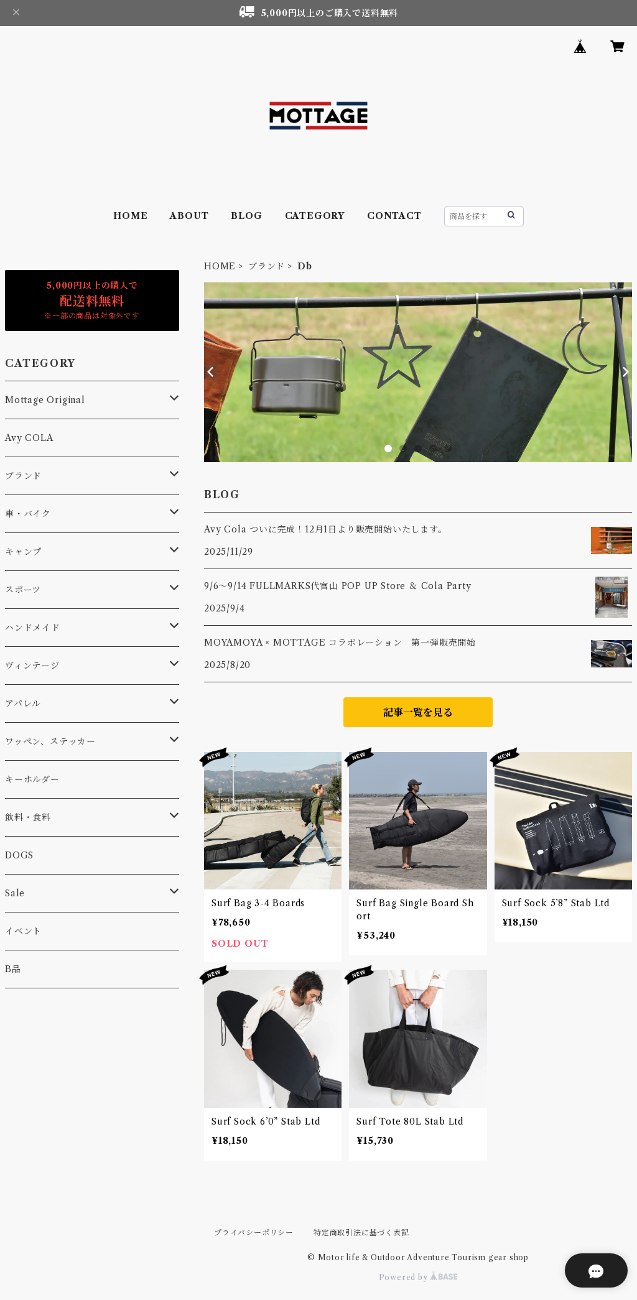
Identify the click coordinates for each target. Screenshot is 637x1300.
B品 (13, 969)
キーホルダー (32, 779)
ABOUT (189, 215)
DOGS (19, 855)
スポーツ (23, 589)
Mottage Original (45, 400)
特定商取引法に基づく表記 (361, 1232)
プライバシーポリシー (254, 1232)
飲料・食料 (28, 817)
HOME (130, 215)
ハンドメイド (32, 627)
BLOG (246, 215)
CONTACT (394, 215)
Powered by (418, 1277)
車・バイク (28, 513)
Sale (15, 893)
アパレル (23, 703)
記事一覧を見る (418, 712)
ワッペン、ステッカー (50, 741)
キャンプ (23, 551)
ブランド (266, 266)
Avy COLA (29, 437)
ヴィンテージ (32, 665)
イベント (23, 931)
